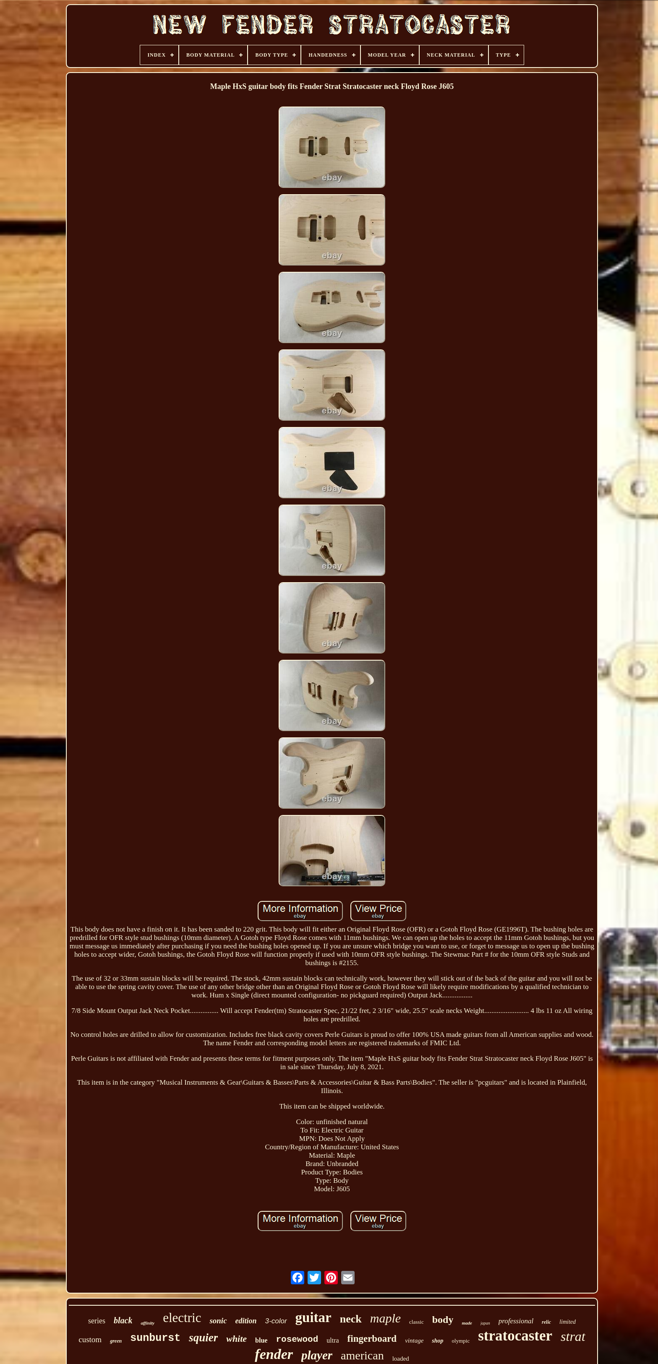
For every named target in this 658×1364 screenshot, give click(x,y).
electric (182, 1317)
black (123, 1320)
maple (385, 1318)
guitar (313, 1317)
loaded (400, 1358)
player (316, 1355)
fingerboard (372, 1338)
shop (437, 1341)
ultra (332, 1340)
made (467, 1322)
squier (203, 1337)
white (236, 1338)
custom (90, 1339)
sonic (218, 1320)
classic (416, 1322)
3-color (276, 1321)
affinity (147, 1322)
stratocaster (515, 1336)
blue (261, 1340)
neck (351, 1319)
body (443, 1319)
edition (246, 1321)
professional (516, 1321)
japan (485, 1323)
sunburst (155, 1338)
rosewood (297, 1339)
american (362, 1355)
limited (567, 1322)
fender (274, 1354)
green (116, 1341)
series (96, 1321)
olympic (461, 1341)
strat (573, 1336)
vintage (414, 1340)
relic (546, 1322)
